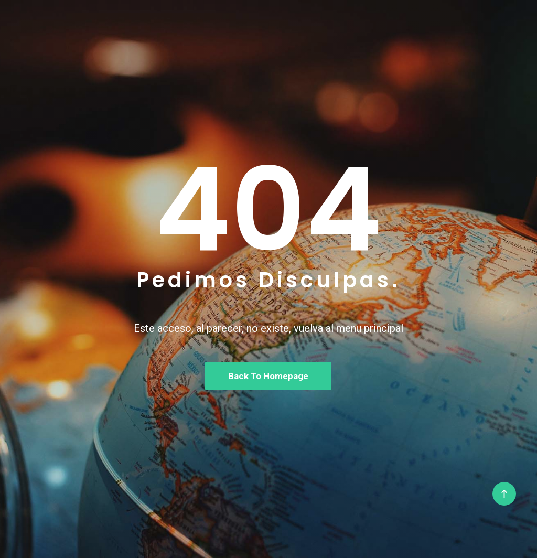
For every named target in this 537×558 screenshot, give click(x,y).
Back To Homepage (268, 376)
